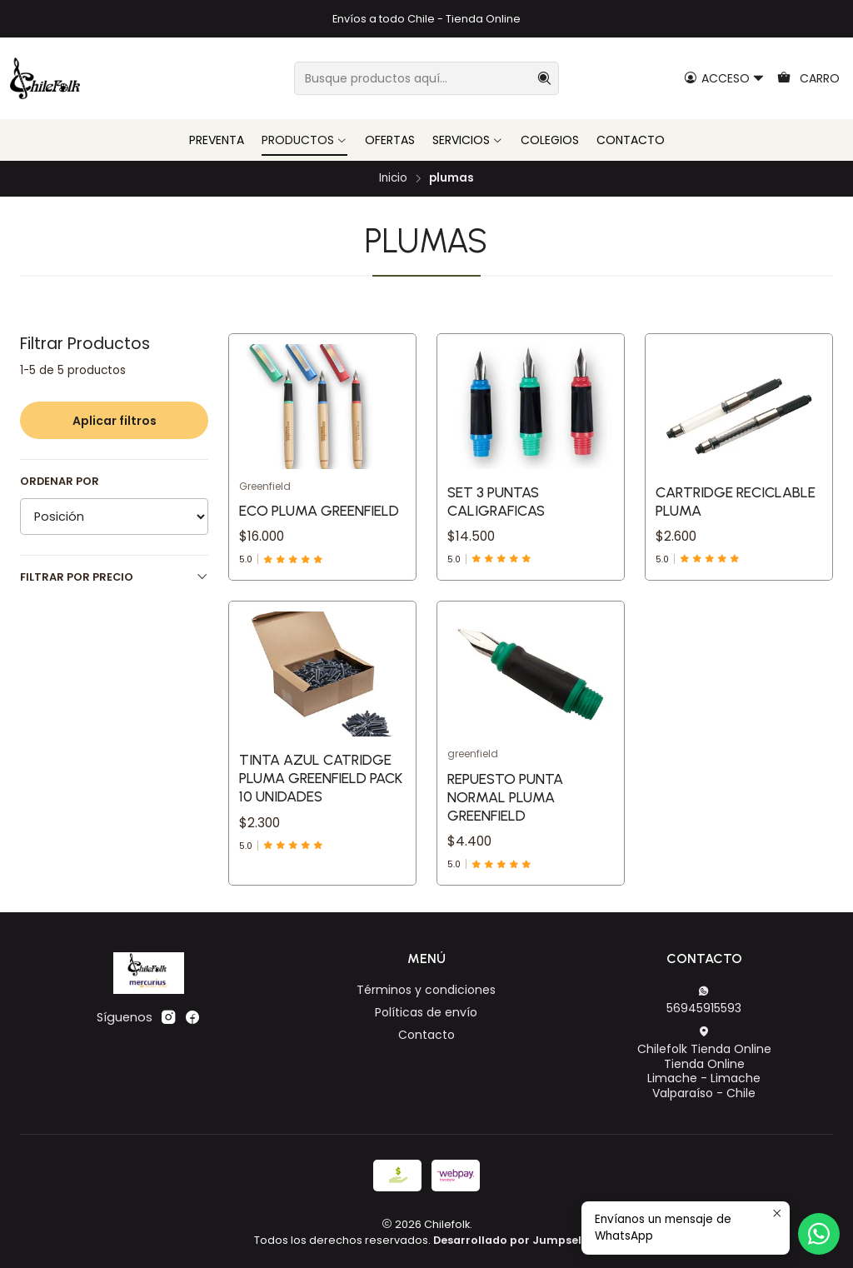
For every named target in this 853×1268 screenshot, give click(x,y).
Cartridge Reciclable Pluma (736, 501)
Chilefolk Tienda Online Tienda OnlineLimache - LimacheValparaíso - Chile (704, 1063)
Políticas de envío (426, 1012)
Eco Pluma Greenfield (319, 510)
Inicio (393, 178)
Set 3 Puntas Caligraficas (496, 501)
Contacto (426, 1034)
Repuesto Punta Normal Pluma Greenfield (505, 878)
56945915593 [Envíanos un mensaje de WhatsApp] (703, 1000)
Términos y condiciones (426, 989)
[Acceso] (724, 79)
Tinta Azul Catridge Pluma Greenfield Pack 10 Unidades (320, 843)
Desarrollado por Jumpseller (514, 1240)
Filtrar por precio (114, 577)
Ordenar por (59, 481)
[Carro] (808, 79)
